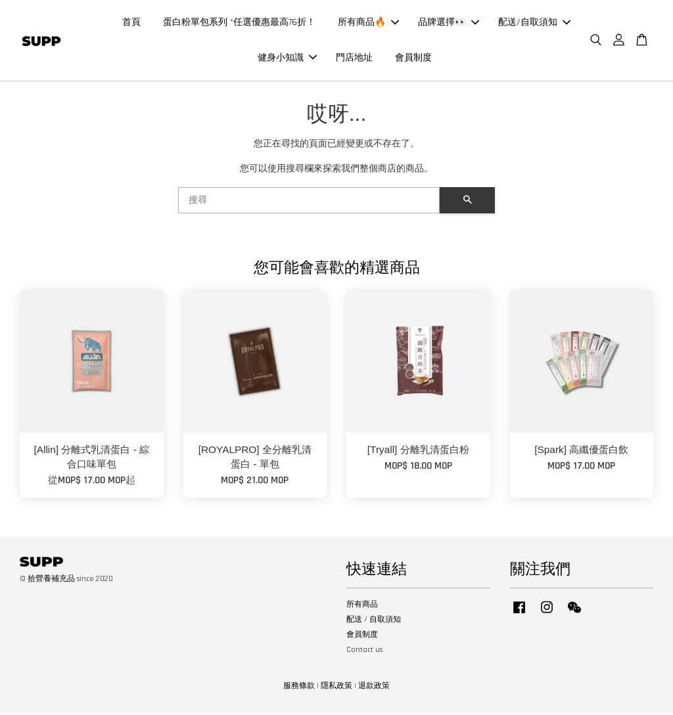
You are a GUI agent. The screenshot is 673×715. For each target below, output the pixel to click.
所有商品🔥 (368, 24)
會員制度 (413, 59)
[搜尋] (309, 203)
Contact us (364, 653)
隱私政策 (336, 688)
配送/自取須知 (534, 24)
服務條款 (299, 688)
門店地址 (354, 59)
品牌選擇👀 (448, 24)
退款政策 (374, 688)
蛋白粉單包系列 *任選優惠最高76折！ (239, 24)
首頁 (131, 24)
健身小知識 (287, 59)
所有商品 (362, 607)
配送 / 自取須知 (373, 622)
